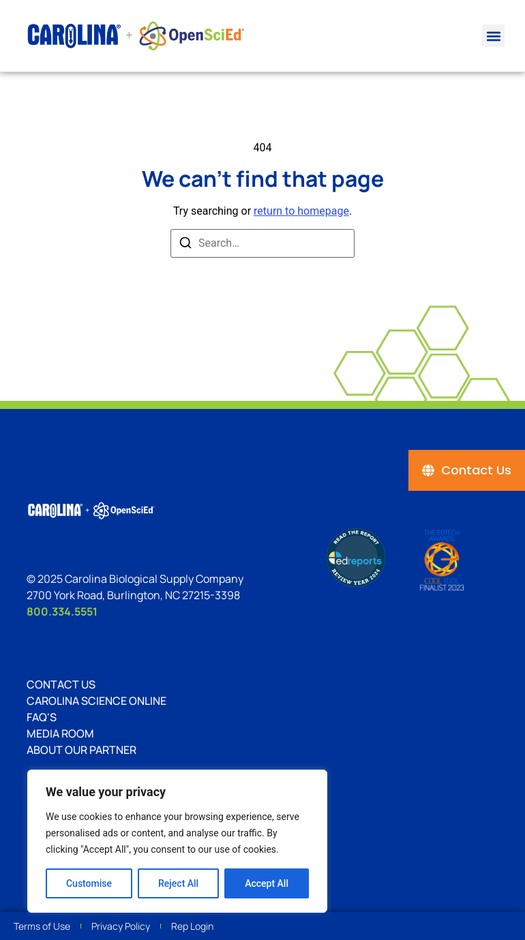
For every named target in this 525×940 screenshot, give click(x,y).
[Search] (185, 245)
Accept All (266, 883)
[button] (493, 36)
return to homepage (301, 210)
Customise (89, 883)
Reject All (178, 883)
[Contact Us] (466, 470)
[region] (177, 841)
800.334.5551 (62, 611)
